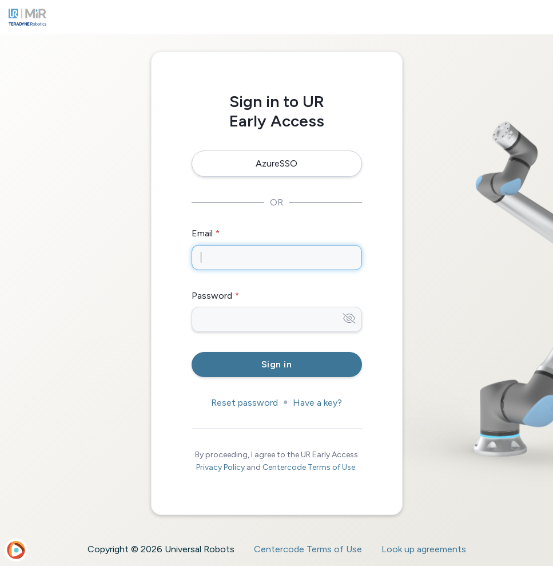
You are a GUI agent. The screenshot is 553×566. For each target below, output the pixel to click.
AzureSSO (276, 163)
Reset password (244, 402)
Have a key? (317, 402)
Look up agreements (423, 549)
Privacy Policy (220, 467)
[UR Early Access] (27, 17)
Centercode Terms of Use (308, 467)
